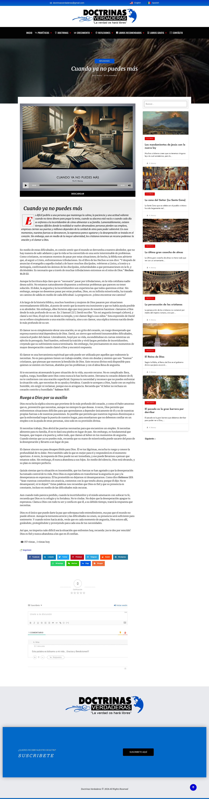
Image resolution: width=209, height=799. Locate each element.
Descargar (77, 193)
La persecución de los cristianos (163, 304)
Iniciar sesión (120, 605)
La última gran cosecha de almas (164, 252)
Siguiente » (150, 438)
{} (64, 623)
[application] (77, 185)
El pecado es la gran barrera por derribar (164, 410)
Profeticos (150, 246)
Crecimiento (150, 403)
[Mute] (129, 185)
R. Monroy (151, 163)
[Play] (26, 185)
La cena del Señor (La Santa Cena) (165, 200)
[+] (67, 623)
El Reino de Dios (154, 356)
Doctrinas (149, 138)
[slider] (78, 185)
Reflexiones (104, 61)
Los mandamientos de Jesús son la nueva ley (165, 146)
